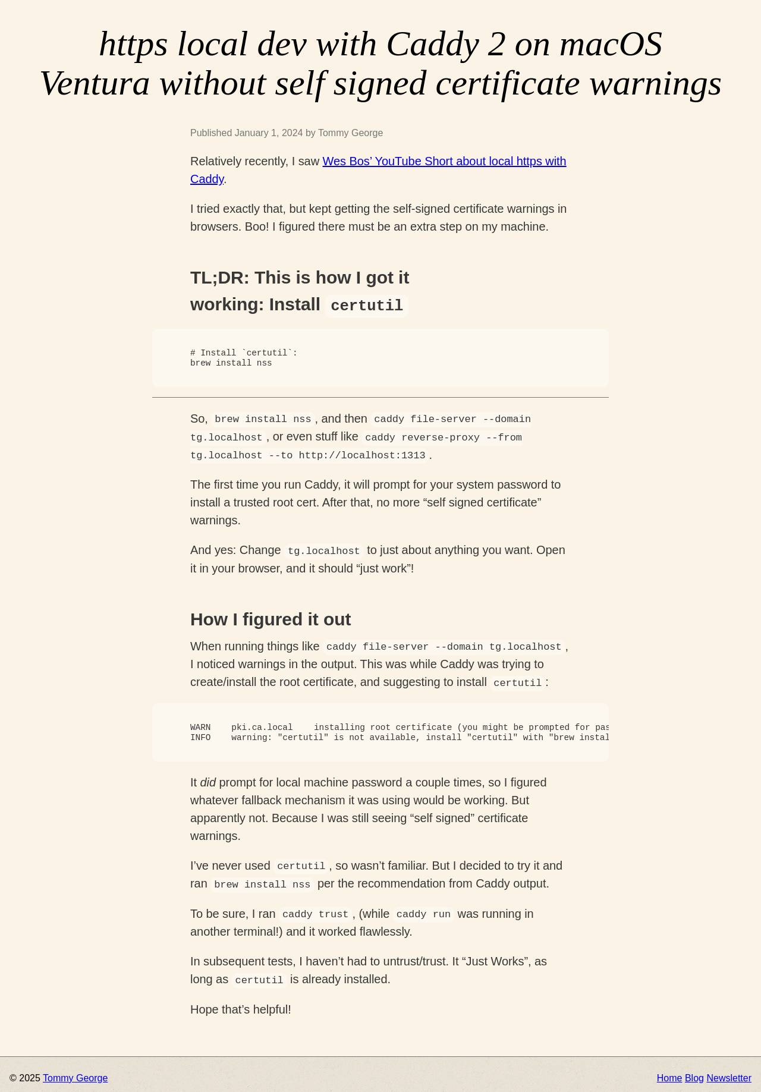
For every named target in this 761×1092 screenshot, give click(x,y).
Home (670, 1075)
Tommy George (75, 1075)
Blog (694, 1075)
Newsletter (728, 1075)
